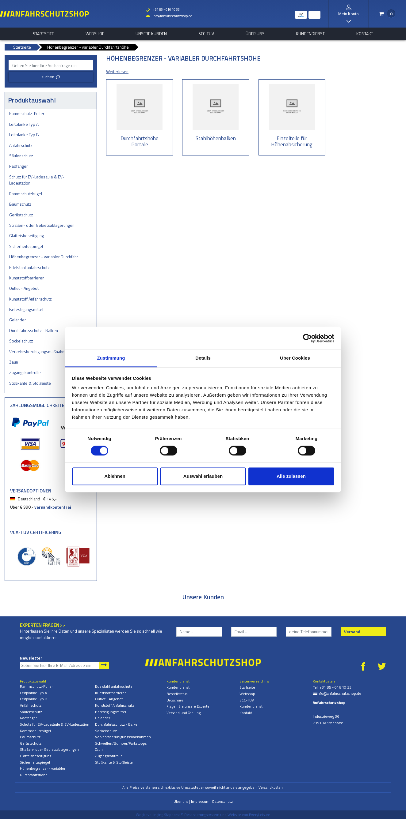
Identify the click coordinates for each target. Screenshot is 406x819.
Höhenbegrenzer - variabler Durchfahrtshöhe (43, 256)
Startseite (43, 34)
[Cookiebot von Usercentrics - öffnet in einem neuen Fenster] (307, 338)
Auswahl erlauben (203, 476)
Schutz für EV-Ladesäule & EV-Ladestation (36, 180)
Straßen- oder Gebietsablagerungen (42, 225)
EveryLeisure (259, 814)
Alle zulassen (291, 476)
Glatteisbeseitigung (26, 235)
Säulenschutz (21, 155)
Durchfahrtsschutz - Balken (33, 330)
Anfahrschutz (21, 145)
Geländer (17, 319)
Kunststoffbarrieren (26, 278)
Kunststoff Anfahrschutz (30, 299)
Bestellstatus (177, 694)
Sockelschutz (21, 341)
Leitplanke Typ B (24, 134)
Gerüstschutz (21, 214)
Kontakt (364, 34)
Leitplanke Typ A (24, 124)
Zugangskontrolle (25, 372)
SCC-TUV (206, 34)
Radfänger (18, 166)
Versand (352, 631)
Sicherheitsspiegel (26, 246)
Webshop (95, 34)
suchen (50, 76)
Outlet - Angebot (24, 288)
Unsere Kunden (151, 34)
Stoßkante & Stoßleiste (30, 383)
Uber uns (181, 801)
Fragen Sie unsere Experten (189, 706)
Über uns (255, 34)
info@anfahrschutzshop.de (169, 15)
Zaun (13, 362)
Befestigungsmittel (26, 309)
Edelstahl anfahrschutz (29, 267)
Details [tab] (203, 358)
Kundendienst (310, 34)
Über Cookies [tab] (295, 358)
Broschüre (175, 700)
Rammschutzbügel (25, 193)
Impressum (200, 801)
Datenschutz (222, 801)
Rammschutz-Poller (26, 113)
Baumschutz (20, 204)
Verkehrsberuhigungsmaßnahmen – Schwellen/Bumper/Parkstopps (43, 351)
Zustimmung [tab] (111, 358)
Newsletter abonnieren (104, 665)
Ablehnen (114, 476)
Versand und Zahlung (184, 713)
